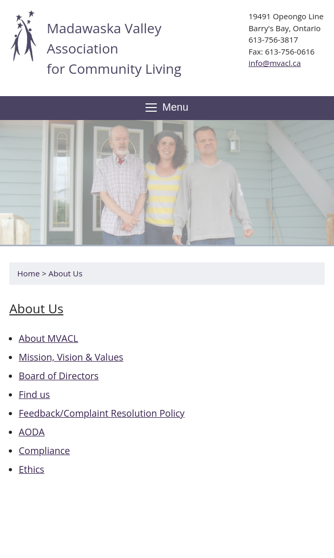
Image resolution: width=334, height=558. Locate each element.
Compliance (44, 450)
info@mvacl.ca (274, 63)
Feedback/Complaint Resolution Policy (101, 413)
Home (28, 273)
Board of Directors (59, 375)
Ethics (31, 469)
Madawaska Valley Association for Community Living (114, 48)
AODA (32, 432)
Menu (166, 107)
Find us (34, 394)
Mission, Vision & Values (71, 357)
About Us (65, 273)
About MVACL (48, 338)
